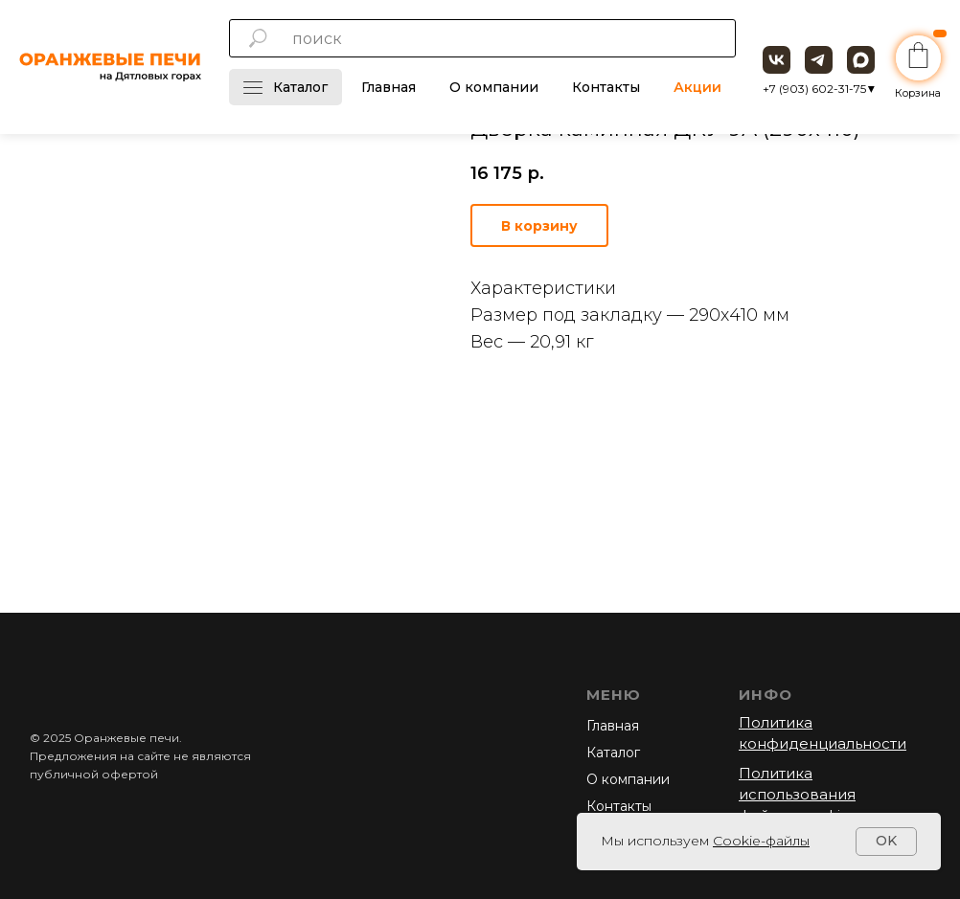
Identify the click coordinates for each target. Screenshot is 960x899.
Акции (697, 87)
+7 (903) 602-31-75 (819, 88)
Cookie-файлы (761, 840)
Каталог (285, 87)
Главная (388, 87)
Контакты (606, 87)
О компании (493, 87)
